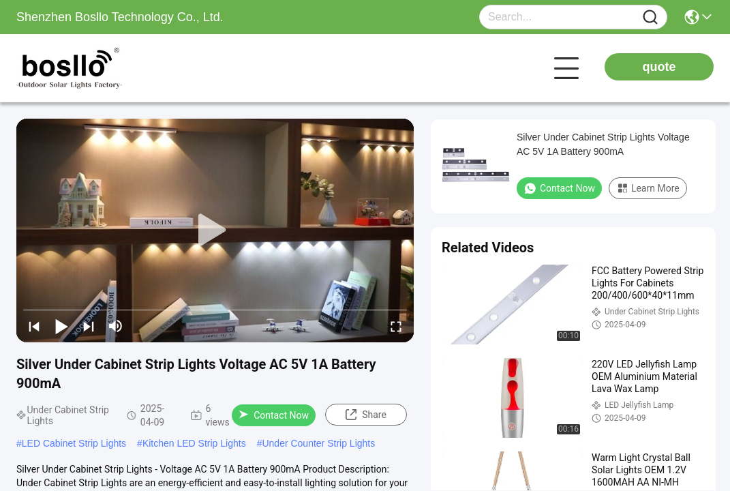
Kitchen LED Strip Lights (194, 443)
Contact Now (274, 415)
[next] (88, 326)
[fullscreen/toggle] (396, 326)
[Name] (650, 17)
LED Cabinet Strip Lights (74, 443)
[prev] (34, 326)
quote (659, 67)
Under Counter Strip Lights (318, 443)
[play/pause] (61, 326)
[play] (215, 230)
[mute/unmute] (116, 326)
